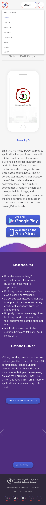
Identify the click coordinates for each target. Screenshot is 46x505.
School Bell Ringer (23, 56)
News (6, 42)
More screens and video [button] (23, 401)
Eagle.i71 (7, 22)
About (6, 52)
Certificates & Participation (18, 488)
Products (7, 17)
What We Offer (10, 12)
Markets (7, 27)
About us (17, 491)
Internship (8, 37)
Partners (7, 32)
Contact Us (23, 465)
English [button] (29, 5)
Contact (7, 47)
